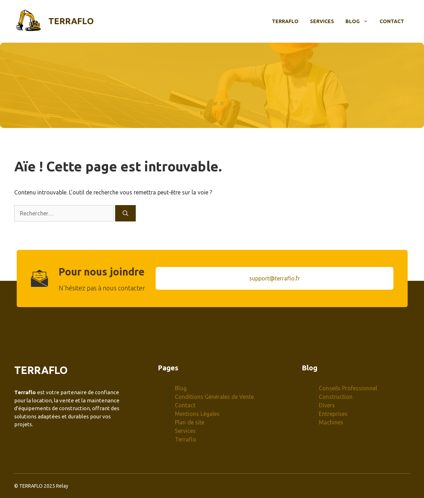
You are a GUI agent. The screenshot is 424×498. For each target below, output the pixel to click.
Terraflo (71, 21)
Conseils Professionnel (348, 388)
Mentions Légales (197, 414)
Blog (359, 21)
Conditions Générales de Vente (214, 396)
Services (322, 21)
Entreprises (333, 414)
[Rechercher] (125, 213)
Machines (331, 422)
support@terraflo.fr (274, 278)
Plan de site (189, 422)
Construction (336, 396)
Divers (327, 405)
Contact (392, 21)
